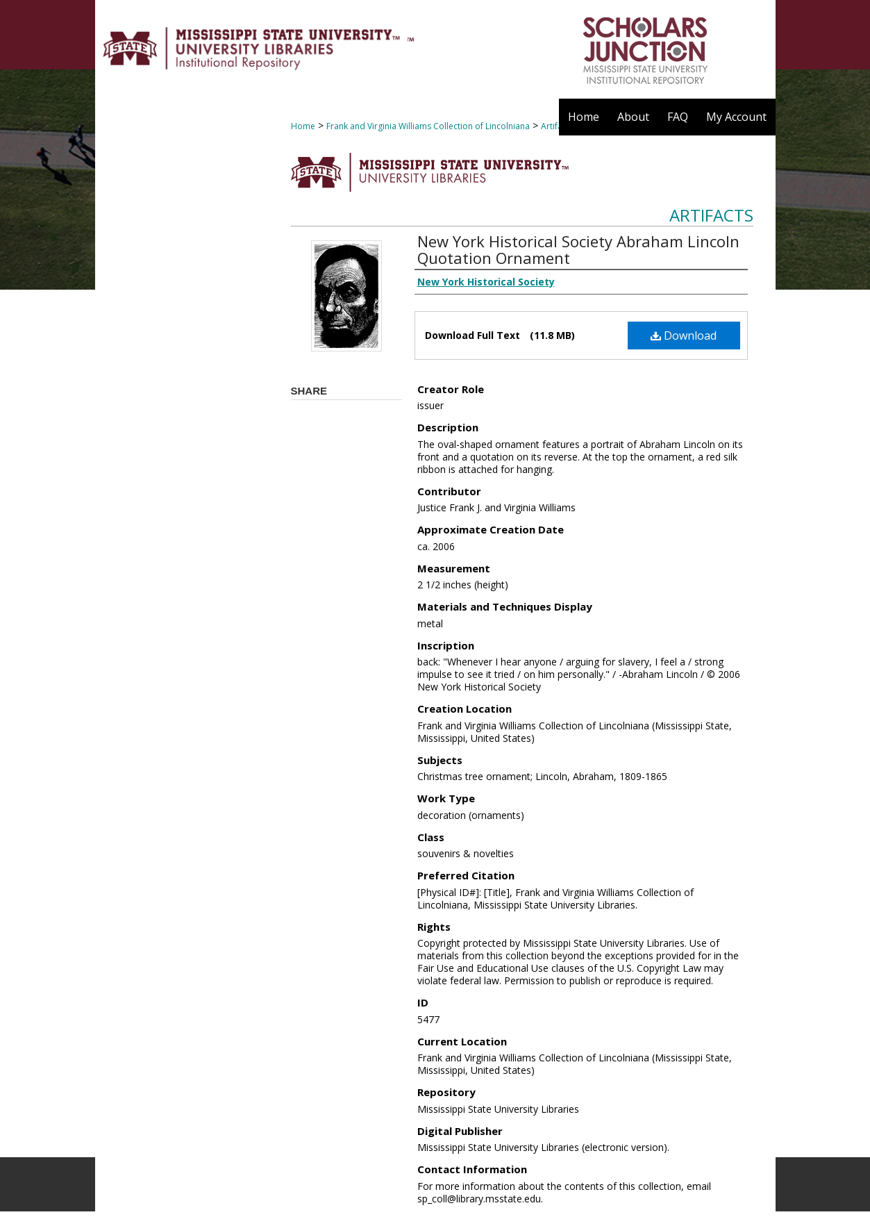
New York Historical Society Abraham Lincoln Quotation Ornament (578, 249)
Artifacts (711, 215)
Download (684, 335)
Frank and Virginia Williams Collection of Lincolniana (428, 126)
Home (303, 126)
